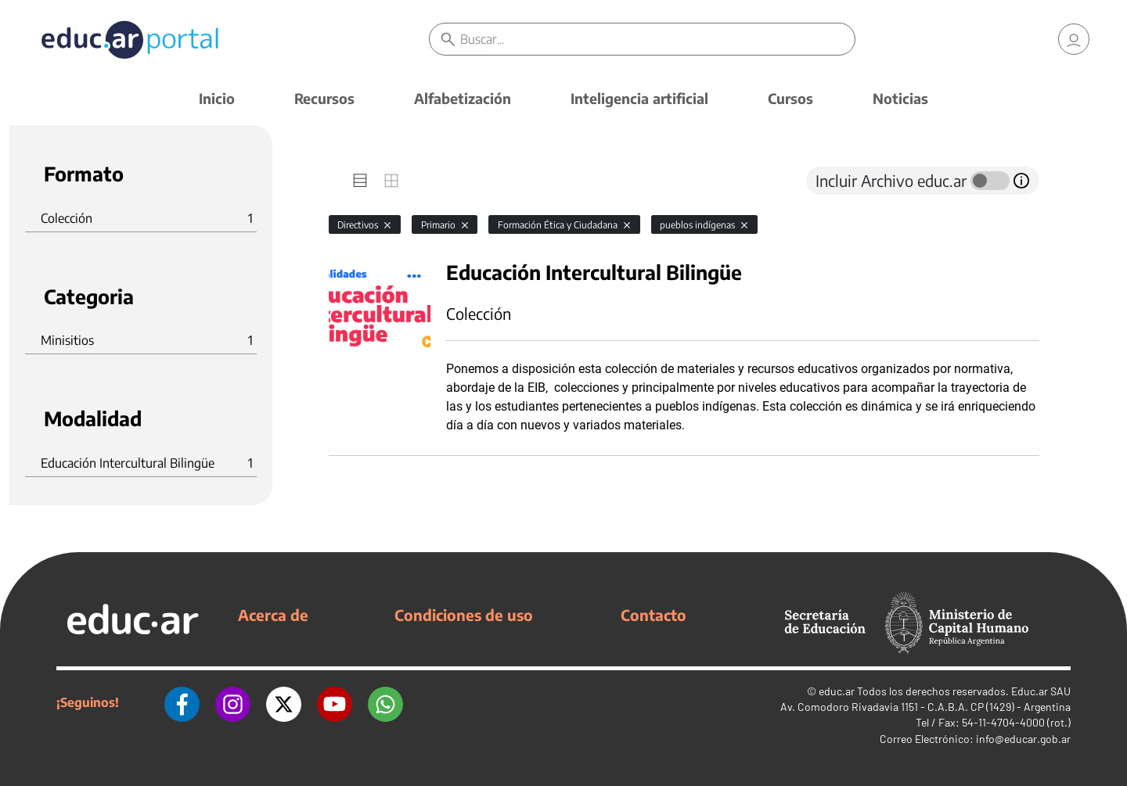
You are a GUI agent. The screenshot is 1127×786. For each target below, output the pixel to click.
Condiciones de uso (463, 614)
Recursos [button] (324, 98)
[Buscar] (657, 39)
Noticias (900, 98)
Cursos (790, 98)
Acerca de (273, 614)
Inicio (217, 98)
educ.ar (837, 691)
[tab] (360, 181)
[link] (1073, 39)
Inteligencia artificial (639, 98)
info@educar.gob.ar (1023, 738)
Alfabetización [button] (462, 98)
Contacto (653, 614)
